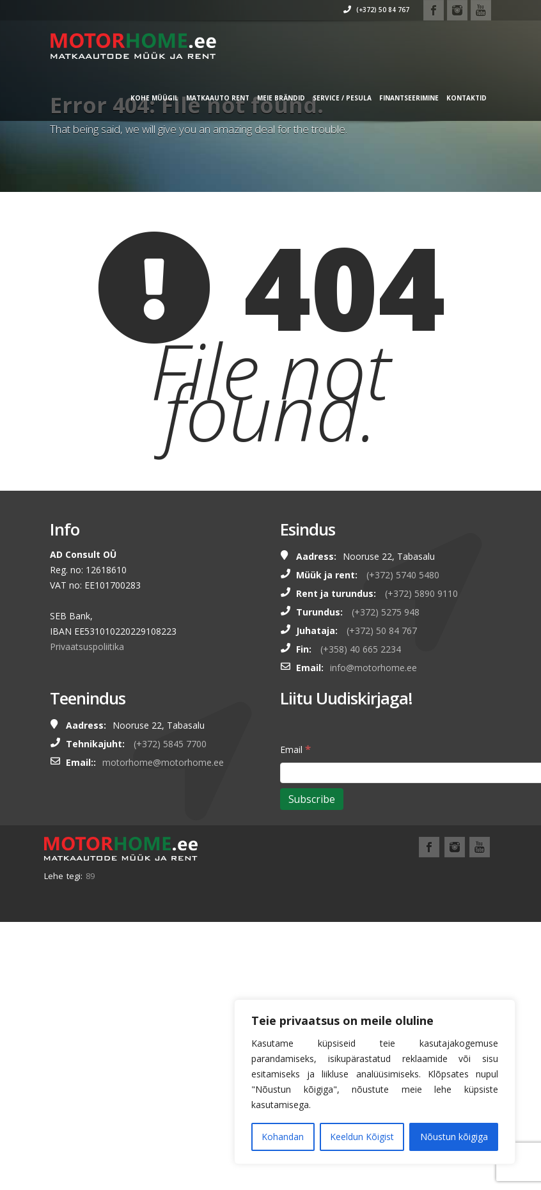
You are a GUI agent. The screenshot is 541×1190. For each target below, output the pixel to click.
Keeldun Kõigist (362, 1136)
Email (295, 749)
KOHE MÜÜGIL (137, 97)
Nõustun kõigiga (454, 1136)
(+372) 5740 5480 (402, 575)
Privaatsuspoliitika (87, 646)
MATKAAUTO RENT (200, 97)
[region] (374, 1081)
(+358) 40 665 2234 (360, 649)
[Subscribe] (311, 799)
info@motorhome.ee (373, 668)
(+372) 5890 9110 (421, 593)
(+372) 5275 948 (385, 612)
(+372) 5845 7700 (170, 744)
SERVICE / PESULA (324, 97)
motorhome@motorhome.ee (163, 762)
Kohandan (283, 1136)
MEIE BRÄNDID (264, 97)
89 (90, 876)
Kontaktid (449, 97)
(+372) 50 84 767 (359, 9)
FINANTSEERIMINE (391, 97)
